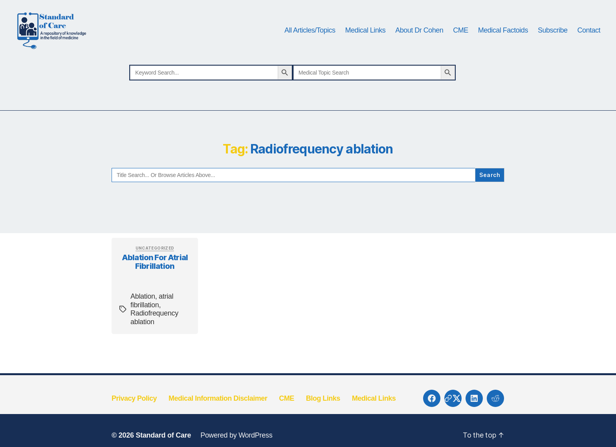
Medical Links (365, 36)
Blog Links (323, 410)
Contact (588, 36)
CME (460, 36)
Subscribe (553, 36)
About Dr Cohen (419, 36)
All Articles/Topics (310, 36)
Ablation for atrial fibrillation (155, 274)
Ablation (142, 308)
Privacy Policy (134, 410)
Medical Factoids (503, 36)
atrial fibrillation (151, 313)
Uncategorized (155, 260)
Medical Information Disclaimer (218, 410)
